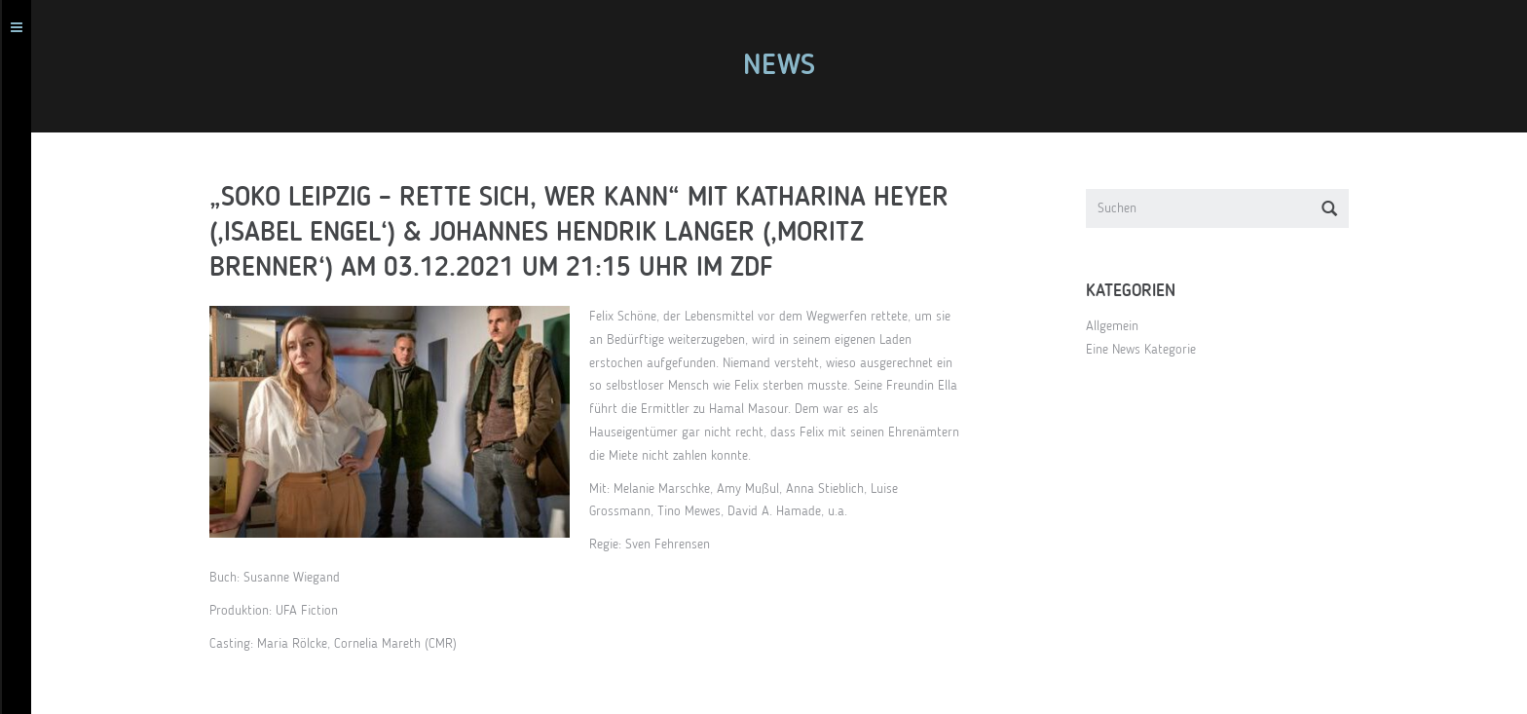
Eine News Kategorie (1146, 350)
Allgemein (1117, 326)
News (784, 66)
